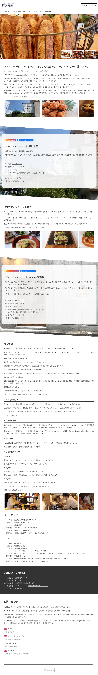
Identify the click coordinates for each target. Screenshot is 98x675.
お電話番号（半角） (10, 643)
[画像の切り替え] (66, 54)
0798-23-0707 (17, 164)
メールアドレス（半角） (14, 636)
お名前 (8, 629)
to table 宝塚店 (20, 11)
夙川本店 (6, 11)
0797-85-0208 (17, 301)
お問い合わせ (45, 11)
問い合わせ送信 (49, 670)
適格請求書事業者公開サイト (38, 586)
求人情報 (33, 11)
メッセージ (9, 651)
